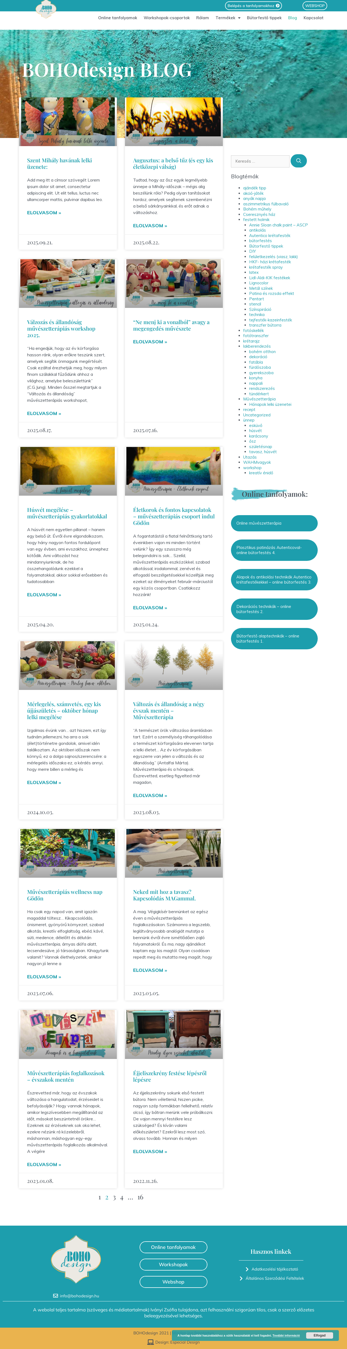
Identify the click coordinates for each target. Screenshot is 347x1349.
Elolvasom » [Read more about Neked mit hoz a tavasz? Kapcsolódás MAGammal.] (150, 970)
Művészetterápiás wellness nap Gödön (64, 895)
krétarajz (251, 341)
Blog (292, 20)
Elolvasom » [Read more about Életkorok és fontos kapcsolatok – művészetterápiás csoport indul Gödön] (150, 607)
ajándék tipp (254, 187)
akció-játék (253, 193)
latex (254, 272)
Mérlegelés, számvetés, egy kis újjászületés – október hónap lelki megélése (64, 710)
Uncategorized (257, 414)
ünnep (249, 420)
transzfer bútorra (265, 325)
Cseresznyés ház (259, 214)
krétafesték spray (266, 267)
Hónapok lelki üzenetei (270, 404)
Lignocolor (258, 282)
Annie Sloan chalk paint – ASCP (278, 225)
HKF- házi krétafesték (270, 261)
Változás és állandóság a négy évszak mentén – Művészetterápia (168, 710)
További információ (286, 1335)
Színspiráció (260, 309)
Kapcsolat (313, 20)
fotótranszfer (256, 335)
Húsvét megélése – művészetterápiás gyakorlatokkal (67, 513)
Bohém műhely (257, 209)
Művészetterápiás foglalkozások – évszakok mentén (65, 1076)
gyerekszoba (261, 372)
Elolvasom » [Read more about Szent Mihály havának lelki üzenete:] (44, 212)
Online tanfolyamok (117, 20)
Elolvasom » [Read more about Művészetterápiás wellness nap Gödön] (44, 976)
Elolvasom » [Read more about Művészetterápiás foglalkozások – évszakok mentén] (44, 1164)
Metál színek (261, 288)
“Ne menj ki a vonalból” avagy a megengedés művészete (171, 325)
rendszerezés (262, 388)
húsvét (255, 430)
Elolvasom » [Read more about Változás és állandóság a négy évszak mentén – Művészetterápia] (150, 795)
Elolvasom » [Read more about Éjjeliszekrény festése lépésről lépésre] (150, 1151)
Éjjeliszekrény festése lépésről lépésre (170, 1076)
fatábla (256, 362)
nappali (256, 383)
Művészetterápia (259, 399)
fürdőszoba (260, 367)
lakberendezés (257, 346)
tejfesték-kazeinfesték (270, 320)
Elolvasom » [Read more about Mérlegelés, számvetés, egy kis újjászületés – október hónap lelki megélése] (44, 782)
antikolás (257, 230)
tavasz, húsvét (263, 451)
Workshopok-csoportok (167, 20)
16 (140, 1196)
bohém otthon (262, 351)
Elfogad (320, 1335)
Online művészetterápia (258, 523)
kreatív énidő (261, 472)
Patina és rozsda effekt (271, 293)
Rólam (202, 20)
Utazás (250, 457)
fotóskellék (253, 330)
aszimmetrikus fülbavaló (266, 203)
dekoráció (258, 356)
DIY (252, 251)
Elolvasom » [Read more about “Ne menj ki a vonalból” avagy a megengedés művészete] (150, 341)
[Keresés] (299, 160)
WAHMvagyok (257, 462)
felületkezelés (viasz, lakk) (273, 256)
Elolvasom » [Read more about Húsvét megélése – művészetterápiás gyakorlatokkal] (44, 594)
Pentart (256, 298)
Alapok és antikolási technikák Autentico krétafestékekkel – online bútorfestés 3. (273, 579)
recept (249, 409)
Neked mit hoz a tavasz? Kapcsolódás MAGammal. (164, 895)
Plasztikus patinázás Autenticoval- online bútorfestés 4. (269, 550)
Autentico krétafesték (269, 235)
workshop (252, 467)
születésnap (260, 446)
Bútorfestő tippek (264, 20)
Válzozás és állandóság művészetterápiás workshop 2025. (61, 328)
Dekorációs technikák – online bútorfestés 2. (263, 609)
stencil (255, 304)
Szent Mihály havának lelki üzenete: (59, 163)
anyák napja (254, 198)
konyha (255, 377)
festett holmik (256, 219)
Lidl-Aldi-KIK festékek (269, 277)
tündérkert (259, 393)
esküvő (255, 425)
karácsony (258, 436)
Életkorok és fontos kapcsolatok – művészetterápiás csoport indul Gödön (174, 516)
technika (257, 314)
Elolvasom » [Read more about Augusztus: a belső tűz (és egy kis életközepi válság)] (150, 225)
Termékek (228, 21)
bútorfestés (260, 240)
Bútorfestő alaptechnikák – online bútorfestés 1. (267, 638)
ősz (252, 441)
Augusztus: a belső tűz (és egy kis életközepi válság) (173, 163)
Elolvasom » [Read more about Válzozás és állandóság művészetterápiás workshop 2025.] (44, 413)
